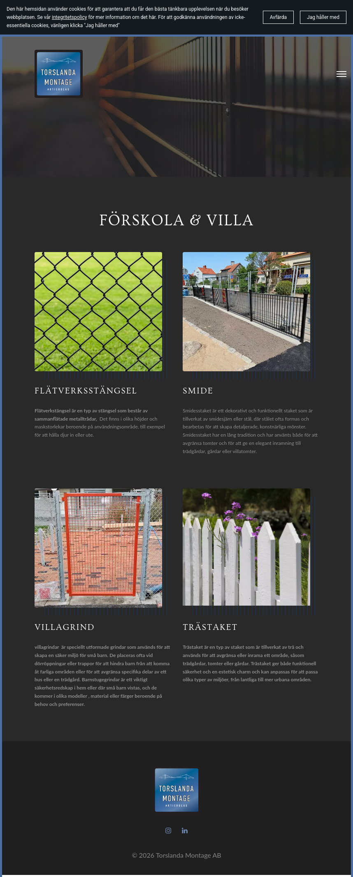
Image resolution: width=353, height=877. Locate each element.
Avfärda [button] (278, 17)
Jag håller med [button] (323, 17)
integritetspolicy (69, 17)
